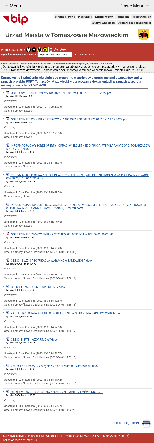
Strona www (104, 16)
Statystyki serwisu (14, 435)
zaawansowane (86, 54)
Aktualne (107, 63)
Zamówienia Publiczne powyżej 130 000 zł (78, 63)
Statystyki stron (103, 22)
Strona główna (65, 16)
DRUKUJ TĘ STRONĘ (132, 423)
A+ (56, 50)
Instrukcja (85, 16)
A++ (63, 50)
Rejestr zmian (141, 16)
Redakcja (122, 16)
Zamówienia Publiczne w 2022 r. (36, 63)
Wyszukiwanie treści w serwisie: (18, 54)
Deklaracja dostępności (134, 22)
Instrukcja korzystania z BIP (45, 435)
